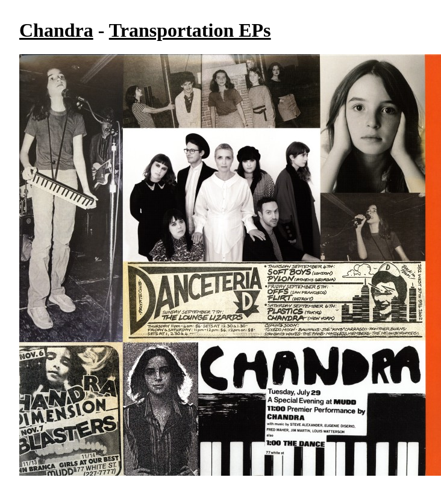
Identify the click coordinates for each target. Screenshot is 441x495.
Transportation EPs (190, 30)
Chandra (56, 30)
